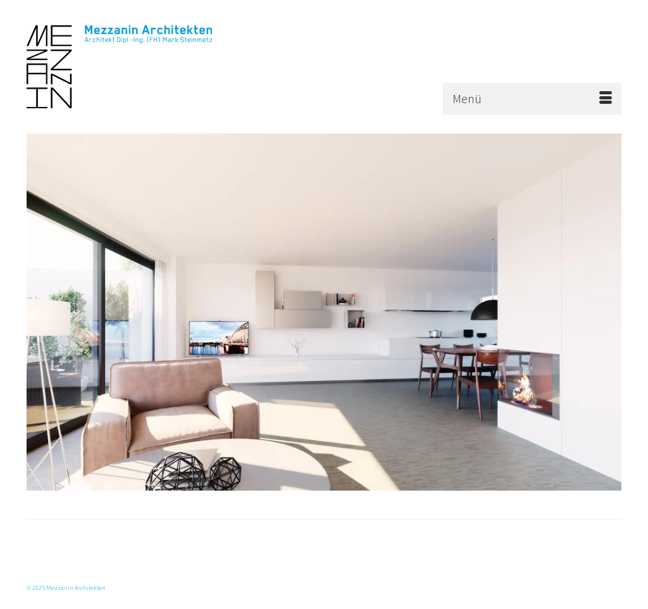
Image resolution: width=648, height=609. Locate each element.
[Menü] (532, 99)
